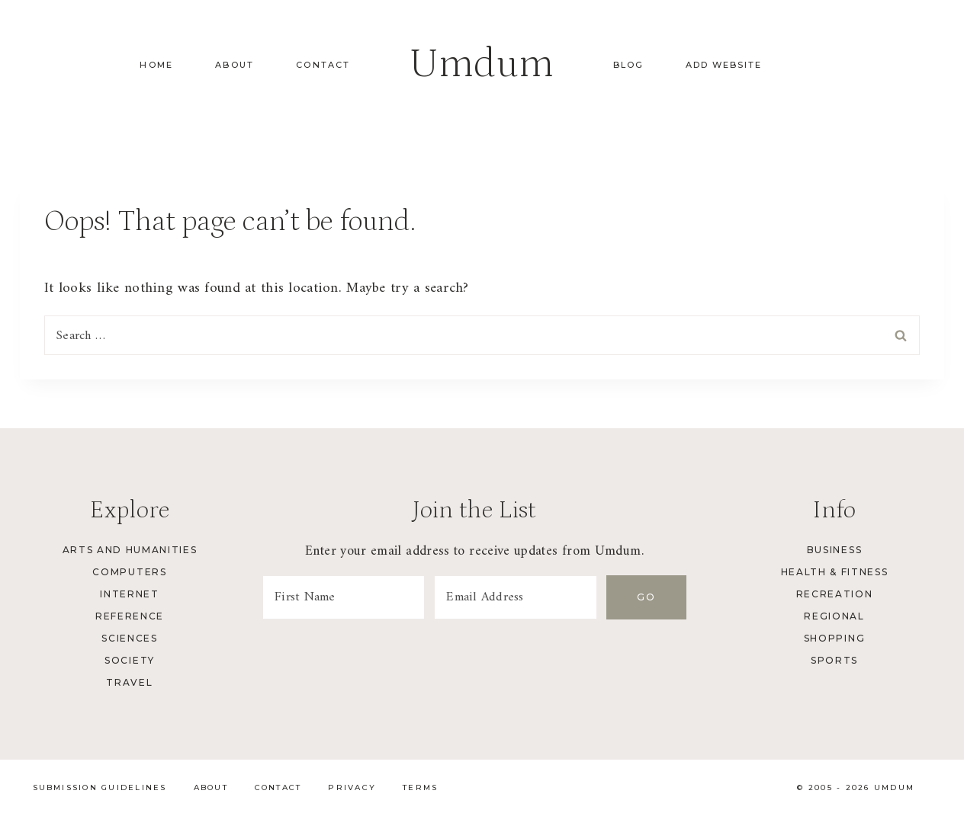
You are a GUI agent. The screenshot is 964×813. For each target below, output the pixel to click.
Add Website (724, 64)
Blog (628, 64)
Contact (323, 64)
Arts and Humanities (130, 549)
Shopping (834, 638)
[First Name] (344, 597)
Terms (420, 787)
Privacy (352, 787)
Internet (129, 594)
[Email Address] (518, 597)
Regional (834, 616)
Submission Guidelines (100, 787)
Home (156, 64)
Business (834, 549)
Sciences (129, 638)
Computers (129, 572)
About (234, 64)
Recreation (834, 594)
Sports (834, 660)
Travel (129, 682)
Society (129, 660)
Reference (129, 616)
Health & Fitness (834, 572)
